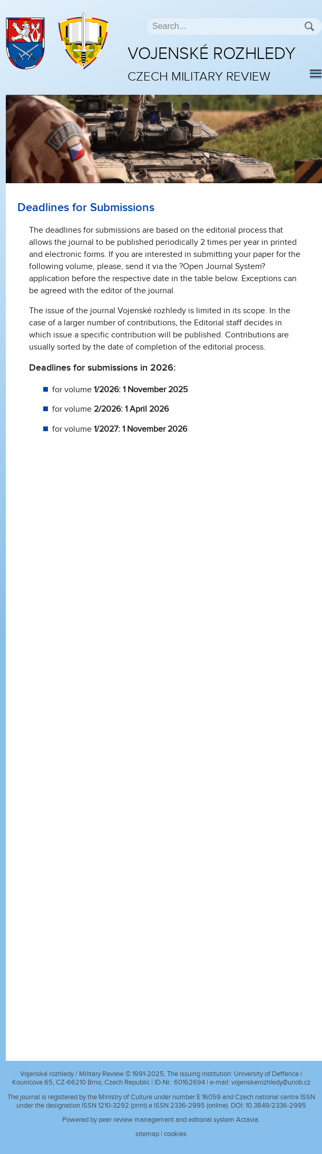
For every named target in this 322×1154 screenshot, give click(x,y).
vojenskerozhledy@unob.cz (270, 1082)
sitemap (147, 1134)
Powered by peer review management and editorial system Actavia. (161, 1120)
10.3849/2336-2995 (276, 1105)
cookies (175, 1134)
